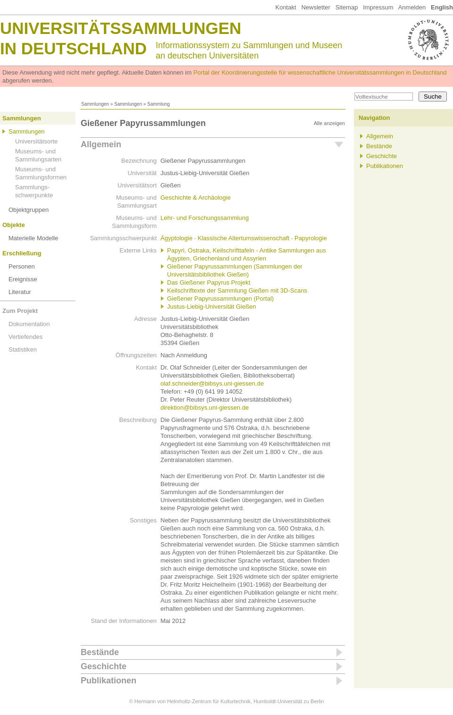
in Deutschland (73, 48)
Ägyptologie (176, 238)
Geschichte (103, 666)
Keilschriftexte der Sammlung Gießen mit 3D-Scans (237, 290)
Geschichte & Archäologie (195, 197)
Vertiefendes (25, 336)
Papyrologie (310, 238)
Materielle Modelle (33, 238)
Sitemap (347, 7)
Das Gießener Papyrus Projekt (208, 282)
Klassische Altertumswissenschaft (243, 238)
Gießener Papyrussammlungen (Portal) (220, 298)
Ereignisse (22, 279)
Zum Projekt (20, 310)
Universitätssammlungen (120, 28)
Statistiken (22, 349)
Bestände (100, 652)
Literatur (19, 291)
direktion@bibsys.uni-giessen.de (204, 407)
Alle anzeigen (329, 123)
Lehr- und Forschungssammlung (204, 217)
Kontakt (285, 7)
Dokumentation (29, 324)
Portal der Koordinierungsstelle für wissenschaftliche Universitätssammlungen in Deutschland (320, 72)
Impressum (378, 7)
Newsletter (315, 7)
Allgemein (101, 144)
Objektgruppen (28, 209)
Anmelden (412, 7)
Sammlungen (95, 104)
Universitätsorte (36, 141)
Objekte (13, 224)
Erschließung (21, 253)
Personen (21, 266)
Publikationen (108, 680)
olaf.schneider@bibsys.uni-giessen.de (212, 383)
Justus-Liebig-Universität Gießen (211, 306)
